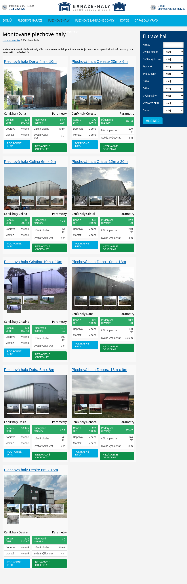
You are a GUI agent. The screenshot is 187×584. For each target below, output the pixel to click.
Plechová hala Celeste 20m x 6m (100, 61)
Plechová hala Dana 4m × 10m (30, 61)
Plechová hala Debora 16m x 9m (99, 369)
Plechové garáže (30, 20)
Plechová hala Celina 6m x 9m (30, 161)
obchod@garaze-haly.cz (171, 8)
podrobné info (14, 145)
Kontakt (72, 32)
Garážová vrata (146, 20)
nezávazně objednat (42, 148)
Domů (7, 20)
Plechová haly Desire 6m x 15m (31, 470)
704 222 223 (17, 8)
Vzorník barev (13, 32)
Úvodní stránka (11, 40)
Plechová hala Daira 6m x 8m (29, 369)
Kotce (124, 20)
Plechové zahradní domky (94, 20)
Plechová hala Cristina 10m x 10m (33, 262)
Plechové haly (58, 20)
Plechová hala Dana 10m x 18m (99, 262)
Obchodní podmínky (45, 32)
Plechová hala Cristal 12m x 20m (100, 161)
